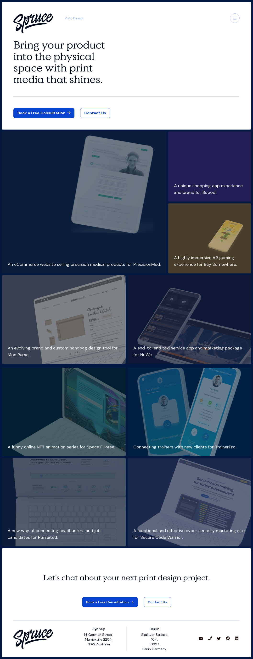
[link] (95, 113)
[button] (235, 18)
